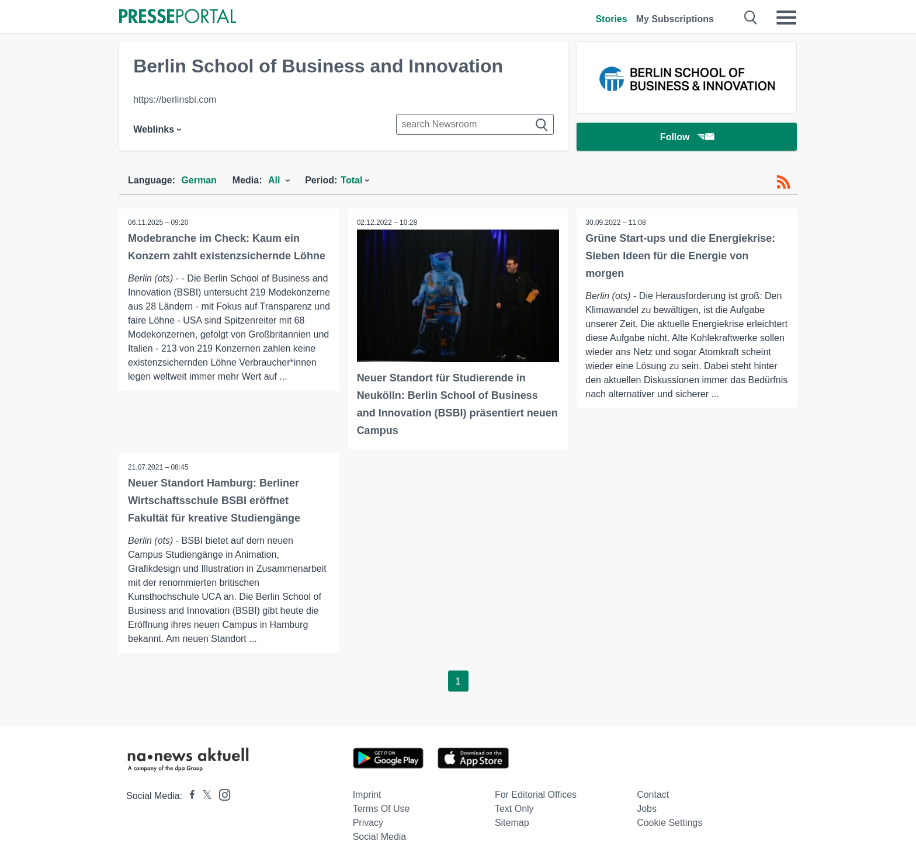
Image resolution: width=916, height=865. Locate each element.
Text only (514, 809)
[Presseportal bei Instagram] (221, 794)
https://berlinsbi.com (174, 100)
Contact (653, 795)
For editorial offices (536, 795)
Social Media (380, 837)
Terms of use (381, 809)
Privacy (368, 823)
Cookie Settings (669, 823)
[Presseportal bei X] (203, 796)
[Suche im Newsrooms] (475, 124)
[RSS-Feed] (783, 182)
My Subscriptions (675, 19)
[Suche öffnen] (751, 17)
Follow (687, 137)
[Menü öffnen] (786, 17)
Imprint (367, 795)
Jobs (647, 809)
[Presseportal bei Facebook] (188, 796)
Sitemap (512, 823)
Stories (611, 19)
